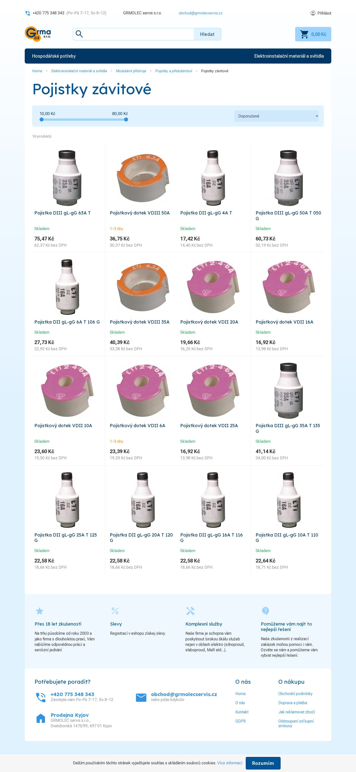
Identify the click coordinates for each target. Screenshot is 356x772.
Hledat (207, 34)
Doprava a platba (292, 718)
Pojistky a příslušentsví (173, 71)
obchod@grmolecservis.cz (199, 13)
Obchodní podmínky (295, 709)
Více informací (229, 763)
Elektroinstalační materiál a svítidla (79, 71)
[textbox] (147, 34)
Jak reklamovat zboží (296, 727)
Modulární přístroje (131, 71)
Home (37, 71)
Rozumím (263, 763)
